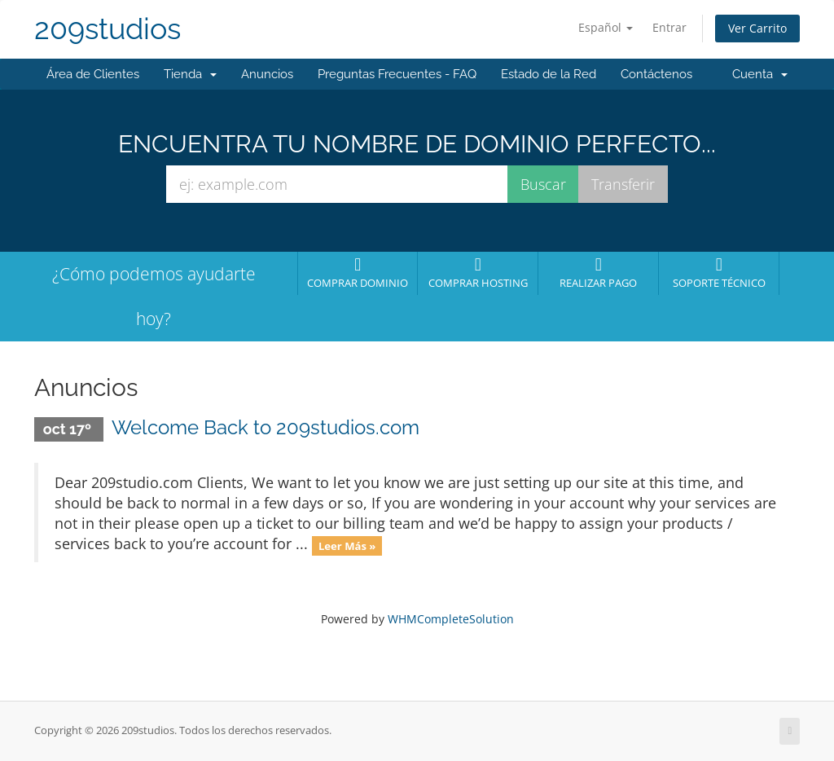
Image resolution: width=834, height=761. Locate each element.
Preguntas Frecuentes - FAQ (397, 74)
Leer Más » (347, 545)
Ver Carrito (757, 28)
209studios (107, 28)
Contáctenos (656, 74)
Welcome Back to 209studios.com (265, 427)
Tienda (190, 74)
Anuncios (267, 74)
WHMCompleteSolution (451, 619)
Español (605, 27)
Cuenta (760, 74)
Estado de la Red (548, 74)
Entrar (669, 27)
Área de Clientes (92, 74)
